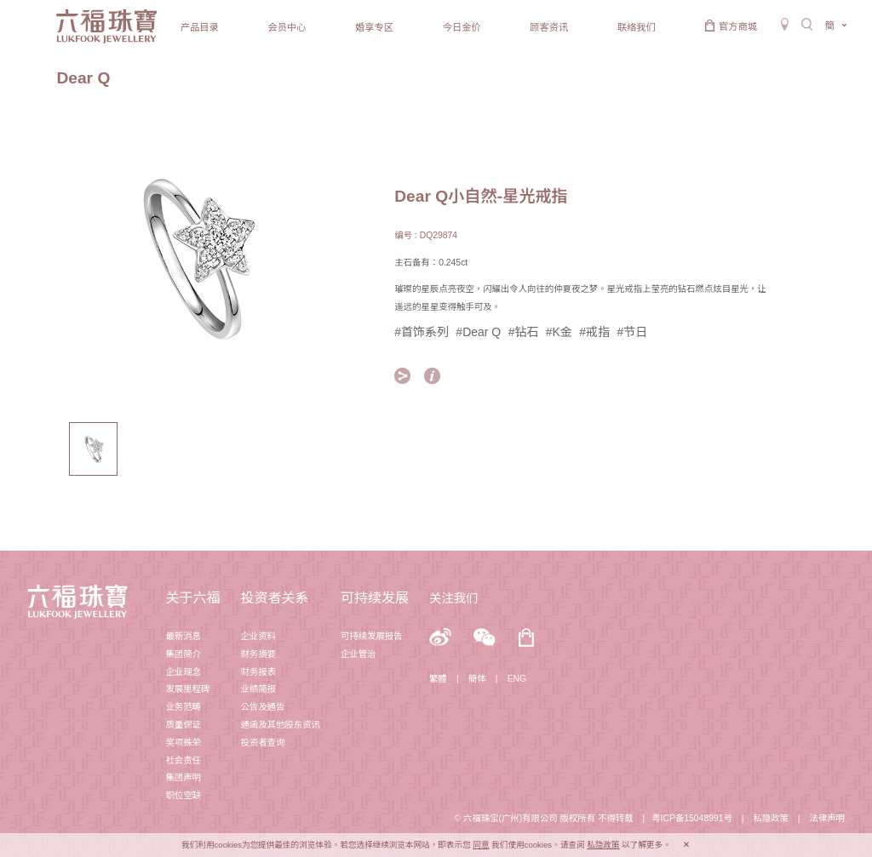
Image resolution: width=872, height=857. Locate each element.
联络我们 (636, 27)
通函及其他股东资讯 (280, 724)
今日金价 (462, 27)
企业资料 (258, 636)
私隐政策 (771, 818)
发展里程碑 (187, 689)
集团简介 (183, 654)
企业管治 (358, 654)
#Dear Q (478, 332)
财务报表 (258, 672)
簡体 (477, 678)
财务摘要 (258, 654)
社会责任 (183, 760)
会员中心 (287, 27)
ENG (517, 678)
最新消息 (183, 636)
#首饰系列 (421, 332)
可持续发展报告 (372, 636)
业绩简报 (258, 689)
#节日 (632, 332)
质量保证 (183, 724)
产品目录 (200, 27)
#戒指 (594, 332)
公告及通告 (262, 706)
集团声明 (183, 777)
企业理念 (183, 672)
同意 (481, 844)
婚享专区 (374, 27)
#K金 (559, 332)
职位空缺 (183, 795)
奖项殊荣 (183, 742)
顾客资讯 (549, 27)
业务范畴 (183, 706)
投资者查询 (262, 742)
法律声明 (827, 818)
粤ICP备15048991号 (691, 818)
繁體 (438, 678)
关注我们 (454, 598)
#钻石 (523, 332)
